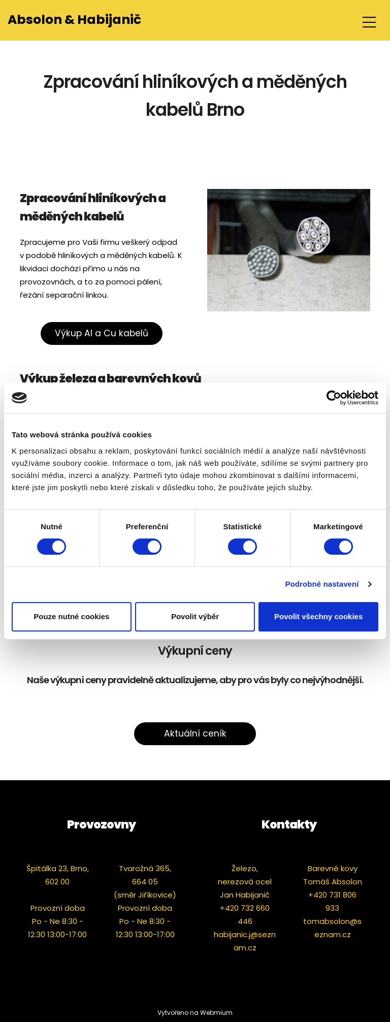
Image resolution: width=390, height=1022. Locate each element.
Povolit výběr (195, 616)
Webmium (216, 1012)
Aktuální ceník (195, 733)
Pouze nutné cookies (71, 616)
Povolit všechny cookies (318, 616)
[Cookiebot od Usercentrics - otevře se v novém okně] (333, 397)
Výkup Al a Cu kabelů (101, 333)
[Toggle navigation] (369, 21)
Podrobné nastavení (322, 584)
